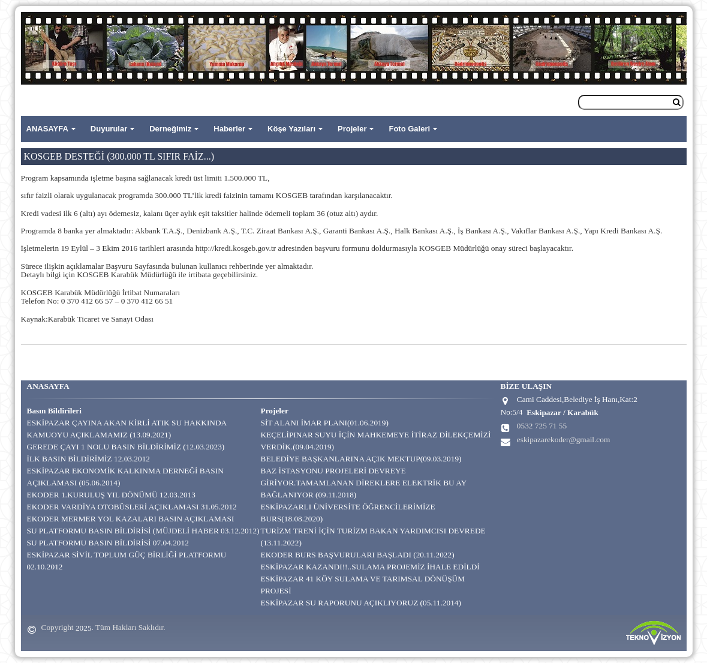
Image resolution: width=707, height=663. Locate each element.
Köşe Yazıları (291, 128)
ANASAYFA (47, 128)
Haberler (229, 128)
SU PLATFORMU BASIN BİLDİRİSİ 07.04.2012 (108, 542)
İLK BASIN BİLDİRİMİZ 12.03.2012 (88, 458)
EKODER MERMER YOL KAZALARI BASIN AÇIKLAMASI (130, 518)
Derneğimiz (170, 128)
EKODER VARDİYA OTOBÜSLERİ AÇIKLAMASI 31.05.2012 (132, 506)
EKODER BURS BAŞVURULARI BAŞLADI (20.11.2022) (358, 554)
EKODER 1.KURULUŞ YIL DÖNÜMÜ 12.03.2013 (111, 494)
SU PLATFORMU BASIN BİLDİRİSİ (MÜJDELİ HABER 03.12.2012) (143, 530)
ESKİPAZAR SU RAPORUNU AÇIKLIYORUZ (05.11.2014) (361, 602)
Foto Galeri (409, 128)
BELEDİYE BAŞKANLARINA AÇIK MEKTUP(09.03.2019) (361, 458)
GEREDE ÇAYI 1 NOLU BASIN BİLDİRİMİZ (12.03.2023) (126, 446)
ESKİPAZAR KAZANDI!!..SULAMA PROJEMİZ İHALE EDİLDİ (370, 566)
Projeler (352, 128)
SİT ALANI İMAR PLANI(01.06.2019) (325, 422)
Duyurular (109, 128)
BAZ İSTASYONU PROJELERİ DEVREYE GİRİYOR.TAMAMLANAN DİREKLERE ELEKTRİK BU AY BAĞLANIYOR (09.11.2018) (364, 482)
